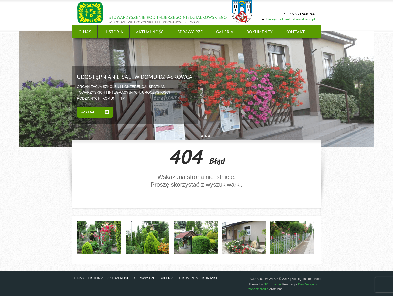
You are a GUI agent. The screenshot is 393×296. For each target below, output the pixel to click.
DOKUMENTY (259, 32)
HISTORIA (113, 32)
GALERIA (224, 32)
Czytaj (87, 112)
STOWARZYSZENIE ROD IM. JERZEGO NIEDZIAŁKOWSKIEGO (168, 17)
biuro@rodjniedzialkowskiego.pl (290, 19)
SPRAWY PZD (190, 32)
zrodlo (264, 289)
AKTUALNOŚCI (150, 32)
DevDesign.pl (307, 284)
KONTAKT (295, 32)
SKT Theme (272, 284)
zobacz (254, 289)
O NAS (85, 32)
